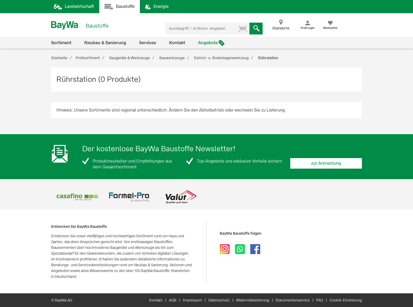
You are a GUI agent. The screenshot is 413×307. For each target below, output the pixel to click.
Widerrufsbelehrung (252, 300)
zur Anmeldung (326, 163)
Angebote (208, 42)
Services (147, 43)
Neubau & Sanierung (105, 43)
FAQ (319, 300)
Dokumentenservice (293, 300)
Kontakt (177, 43)
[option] (77, 197)
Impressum (192, 300)
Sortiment (61, 43)
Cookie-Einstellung (346, 300)
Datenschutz (219, 300)
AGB (172, 300)
